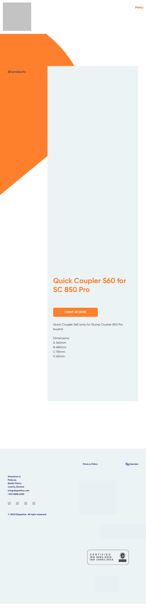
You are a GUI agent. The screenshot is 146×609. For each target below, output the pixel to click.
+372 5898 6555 (16, 494)
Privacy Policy (90, 464)
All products (17, 72)
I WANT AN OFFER (75, 312)
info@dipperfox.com (18, 491)
